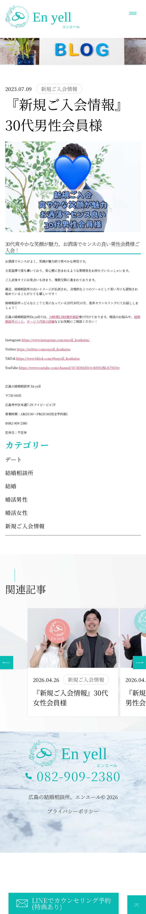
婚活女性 (16, 512)
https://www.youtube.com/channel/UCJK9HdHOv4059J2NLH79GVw (69, 368)
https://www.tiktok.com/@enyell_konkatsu (48, 358)
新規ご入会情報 (25, 526)
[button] (139, 662)
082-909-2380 (79, 776)
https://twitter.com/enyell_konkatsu (43, 349)
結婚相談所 (19, 473)
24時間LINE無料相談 (64, 317)
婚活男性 (16, 499)
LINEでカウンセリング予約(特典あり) (71, 903)
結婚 (11, 486)
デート (13, 459)
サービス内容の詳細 (41, 321)
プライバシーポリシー (73, 811)
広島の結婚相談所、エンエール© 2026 (73, 797)
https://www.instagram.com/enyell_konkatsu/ (56, 340)
